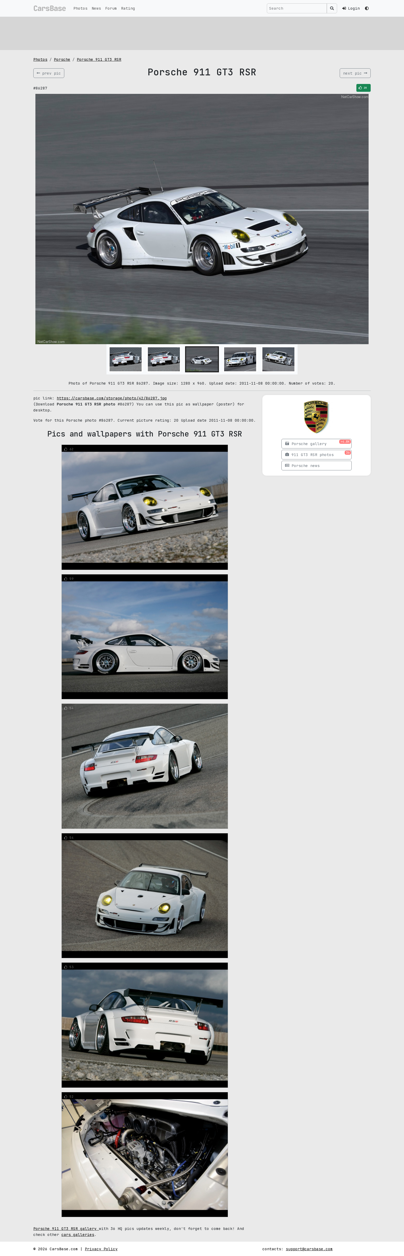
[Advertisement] (189, 32)
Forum (111, 8)
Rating (128, 8)
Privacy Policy (101, 1248)
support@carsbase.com (309, 1248)
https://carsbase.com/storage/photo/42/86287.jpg (112, 398)
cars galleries (77, 1234)
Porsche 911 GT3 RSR (99, 59)
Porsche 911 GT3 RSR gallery (66, 1228)
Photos (80, 8)
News (96, 8)
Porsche (62, 59)
